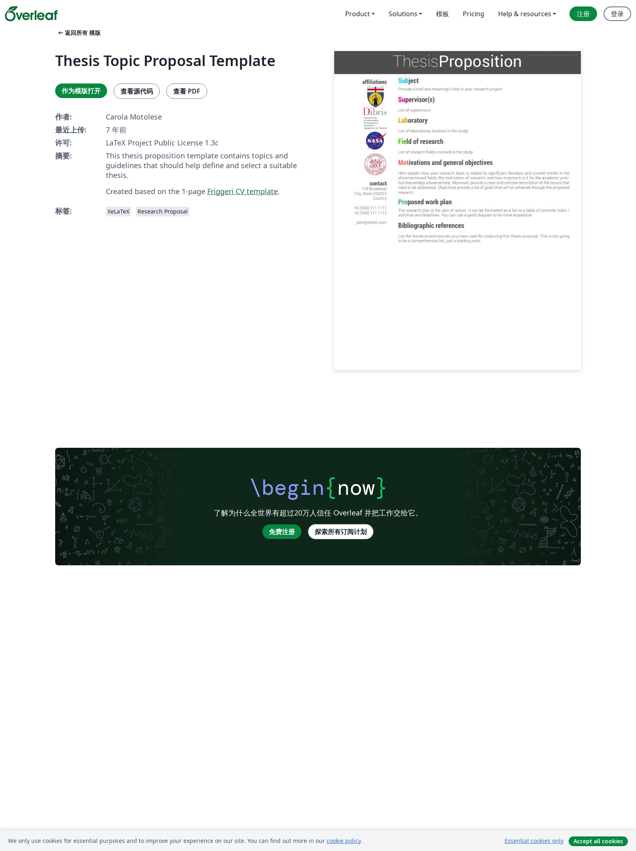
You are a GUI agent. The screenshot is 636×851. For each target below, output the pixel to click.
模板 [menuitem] (442, 13)
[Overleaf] (31, 14)
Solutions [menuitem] (403, 13)
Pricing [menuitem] (473, 13)
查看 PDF (186, 91)
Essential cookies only (534, 841)
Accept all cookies (598, 841)
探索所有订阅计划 (341, 531)
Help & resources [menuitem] (524, 13)
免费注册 (282, 531)
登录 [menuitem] (617, 13)
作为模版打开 (81, 90)
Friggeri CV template (242, 191)
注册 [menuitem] (583, 13)
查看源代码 (136, 91)
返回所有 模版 (79, 32)
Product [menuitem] (357, 13)
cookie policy (344, 841)
